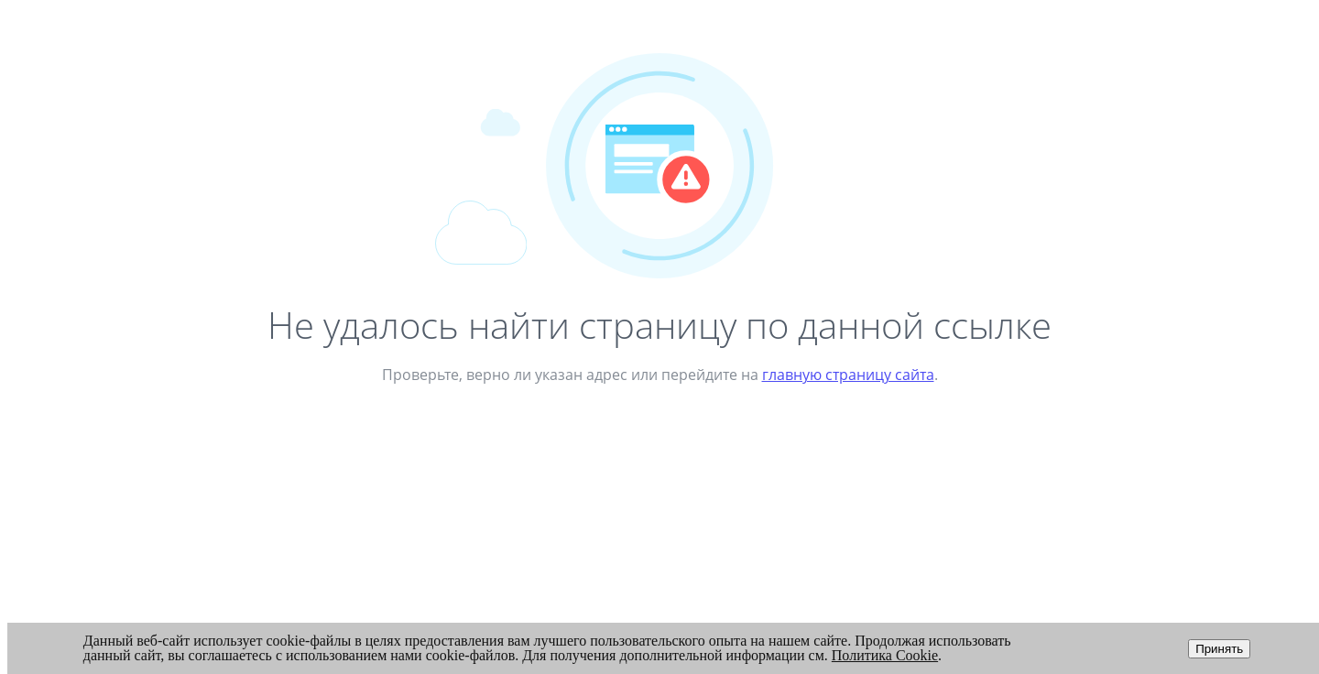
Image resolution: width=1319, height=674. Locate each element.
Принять (1219, 649)
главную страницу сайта (848, 374)
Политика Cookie (885, 655)
